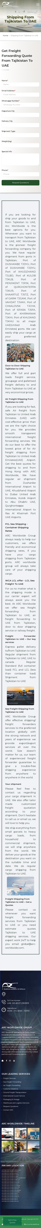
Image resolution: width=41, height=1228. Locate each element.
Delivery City (7, 121)
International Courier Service (14, 1096)
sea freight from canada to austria (10, 1184)
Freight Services (9, 1078)
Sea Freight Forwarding (12, 1082)
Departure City (8, 111)
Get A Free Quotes (12, 1221)
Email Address (8, 91)
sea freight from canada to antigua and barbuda (14, 1177)
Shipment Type (8, 131)
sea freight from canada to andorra (10, 1174)
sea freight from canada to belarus (10, 1195)
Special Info (7, 152)
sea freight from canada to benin (10, 1199)
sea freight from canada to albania (10, 1171)
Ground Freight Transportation (14, 1092)
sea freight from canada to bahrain (10, 1188)
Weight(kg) (7, 141)
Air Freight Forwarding (11, 1085)
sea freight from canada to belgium (10, 1196)
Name (5, 81)
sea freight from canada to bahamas (11, 1187)
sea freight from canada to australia (10, 1182)
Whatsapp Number (11, 101)
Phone (5, 170)
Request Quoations (10, 1106)
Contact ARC (8, 1110)
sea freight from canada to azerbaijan (11, 1185)
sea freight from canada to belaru (10, 1193)
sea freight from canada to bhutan (10, 1201)
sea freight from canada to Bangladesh (11, 1190)
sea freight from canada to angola (10, 1176)
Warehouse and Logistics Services (16, 1103)
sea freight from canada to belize (10, 1198)
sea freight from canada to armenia (10, 1181)
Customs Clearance (10, 1089)
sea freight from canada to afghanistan (11, 1170)
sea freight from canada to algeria (10, 1173)
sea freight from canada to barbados (10, 1191)
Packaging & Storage (11, 1099)
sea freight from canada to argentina (11, 1179)
